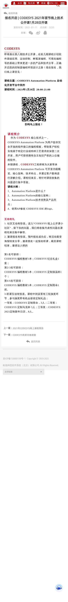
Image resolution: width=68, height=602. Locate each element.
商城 (43, 3)
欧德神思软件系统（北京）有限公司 (21, 369)
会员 (20, 3)
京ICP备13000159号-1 (14, 362)
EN (51, 3)
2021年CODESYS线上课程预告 (28, 328)
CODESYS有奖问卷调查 (24, 335)
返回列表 (13, 13)
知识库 (31, 3)
